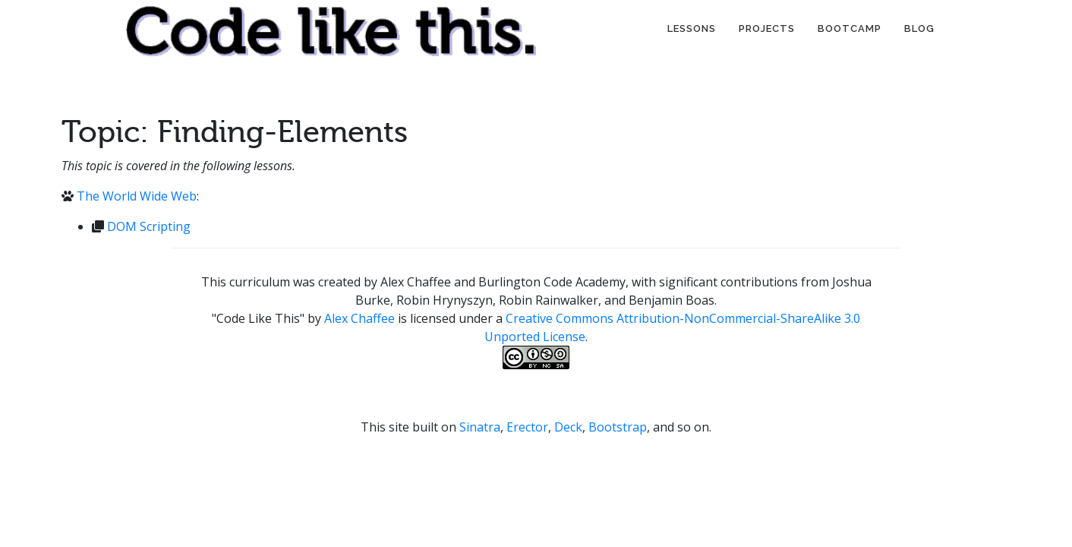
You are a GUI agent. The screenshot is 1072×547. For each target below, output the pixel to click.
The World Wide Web (137, 196)
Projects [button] (767, 28)
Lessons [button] (691, 28)
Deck (568, 427)
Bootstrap (617, 427)
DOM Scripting (149, 226)
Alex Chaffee (359, 318)
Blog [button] (919, 28)
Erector (527, 427)
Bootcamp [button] (849, 28)
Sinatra (479, 427)
